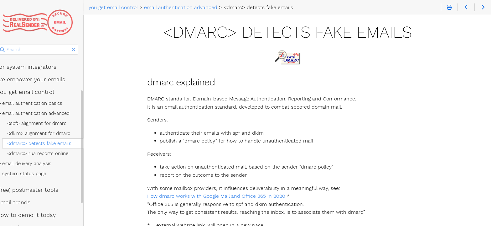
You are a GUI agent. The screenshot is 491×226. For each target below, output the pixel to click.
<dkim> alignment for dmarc (46, 133)
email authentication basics (40, 103)
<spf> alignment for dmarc (44, 123)
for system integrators (34, 67)
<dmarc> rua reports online (45, 153)
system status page (32, 173)
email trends (21, 202)
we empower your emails (39, 79)
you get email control (33, 92)
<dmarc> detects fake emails (47, 143)
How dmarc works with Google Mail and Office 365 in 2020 (221, 196)
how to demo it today (34, 215)
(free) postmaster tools (35, 190)
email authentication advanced (43, 113)
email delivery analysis (34, 163)
